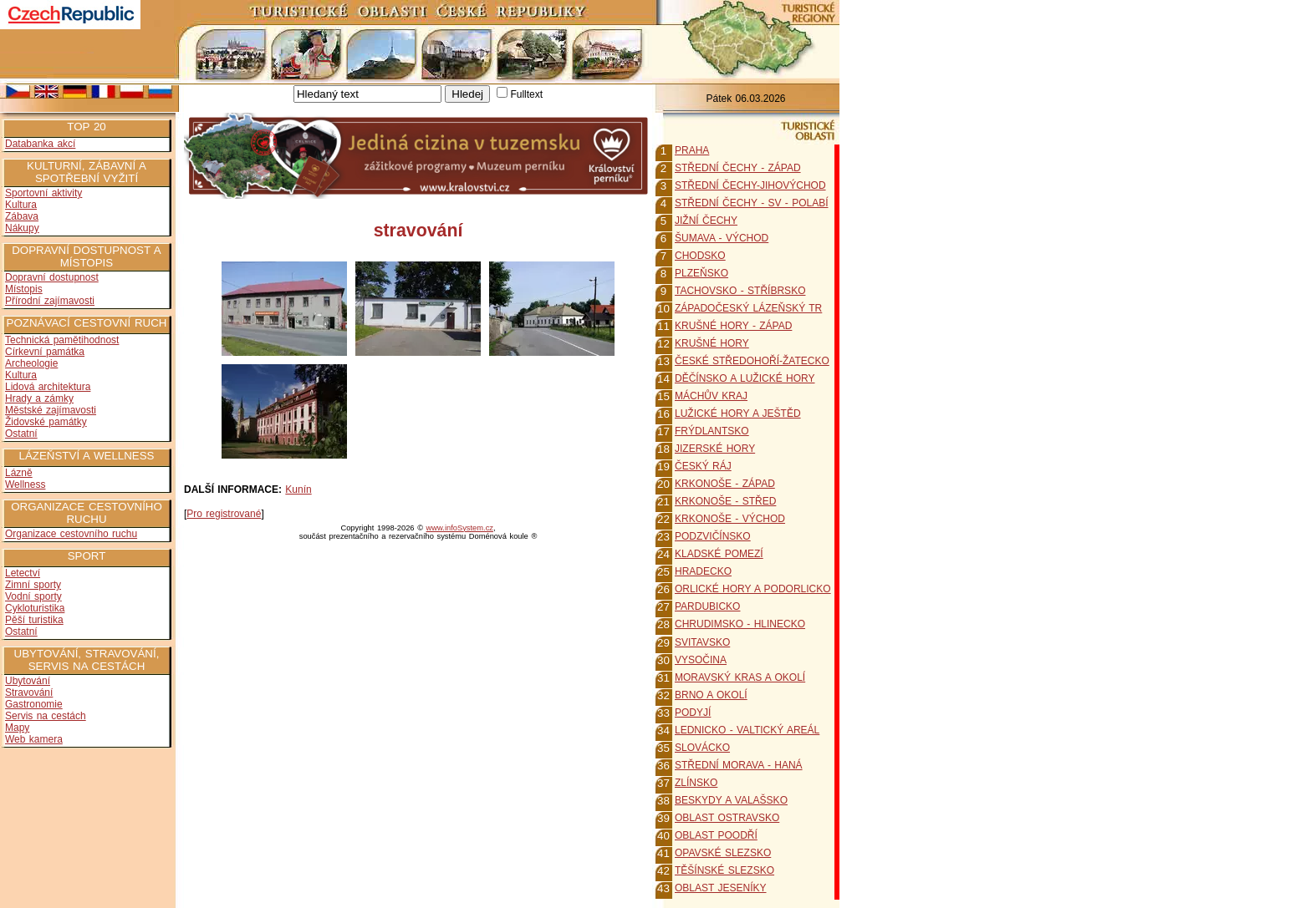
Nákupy (22, 228)
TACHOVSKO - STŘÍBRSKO (740, 291)
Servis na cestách (45, 716)
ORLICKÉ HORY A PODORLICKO (753, 589)
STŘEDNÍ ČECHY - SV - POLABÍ (751, 203)
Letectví (22, 573)
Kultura (21, 205)
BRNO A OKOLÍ (711, 695)
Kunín (298, 489)
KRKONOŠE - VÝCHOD (730, 519)
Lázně (19, 473)
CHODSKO (700, 255)
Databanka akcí (40, 144)
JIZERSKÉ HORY (715, 448)
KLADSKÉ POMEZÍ (719, 554)
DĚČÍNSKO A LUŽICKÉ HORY (745, 378)
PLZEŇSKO (701, 273)
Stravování (29, 692)
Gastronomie (34, 704)
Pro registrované (223, 514)
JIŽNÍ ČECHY (706, 220)
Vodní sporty (33, 596)
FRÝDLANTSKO (712, 431)
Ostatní (21, 433)
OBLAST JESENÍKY (721, 888)
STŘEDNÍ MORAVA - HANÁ (739, 765)
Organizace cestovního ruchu (71, 534)
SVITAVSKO (702, 642)
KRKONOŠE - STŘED (725, 501)
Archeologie (31, 363)
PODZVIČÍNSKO (713, 536)
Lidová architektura (47, 387)
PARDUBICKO (707, 606)
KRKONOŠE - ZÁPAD (725, 484)
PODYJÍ (693, 712)
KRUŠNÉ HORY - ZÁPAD (733, 326)
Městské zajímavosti (50, 410)
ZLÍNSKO (696, 783)
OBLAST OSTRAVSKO (727, 818)
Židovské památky (46, 422)
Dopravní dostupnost (52, 277)
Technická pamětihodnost (62, 340)
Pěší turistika (34, 620)
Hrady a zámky (39, 398)
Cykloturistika (34, 608)
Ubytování (27, 681)
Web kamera (34, 739)
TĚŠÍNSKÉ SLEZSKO (724, 870)
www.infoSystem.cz (459, 528)
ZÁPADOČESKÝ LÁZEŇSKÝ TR (748, 308)
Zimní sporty (33, 585)
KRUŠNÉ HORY (712, 343)
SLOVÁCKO (702, 747)
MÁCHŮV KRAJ (711, 396)
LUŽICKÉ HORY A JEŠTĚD (738, 413)
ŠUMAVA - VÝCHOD (721, 238)
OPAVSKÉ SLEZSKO (723, 853)
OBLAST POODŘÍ (716, 835)
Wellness (25, 484)
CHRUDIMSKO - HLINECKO (740, 624)
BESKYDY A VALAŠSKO (731, 800)
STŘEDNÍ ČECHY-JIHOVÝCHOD (750, 185)
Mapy (17, 727)
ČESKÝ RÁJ (703, 466)
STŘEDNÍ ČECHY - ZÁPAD (738, 168)
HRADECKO (703, 571)
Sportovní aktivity (43, 193)
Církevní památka (44, 352)
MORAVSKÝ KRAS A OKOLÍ (740, 677)
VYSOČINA (701, 660)
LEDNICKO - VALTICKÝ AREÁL (747, 730)
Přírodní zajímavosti (49, 301)
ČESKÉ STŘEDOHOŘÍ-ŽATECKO (752, 361)
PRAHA (692, 150)
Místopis (24, 289)
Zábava (21, 216)
